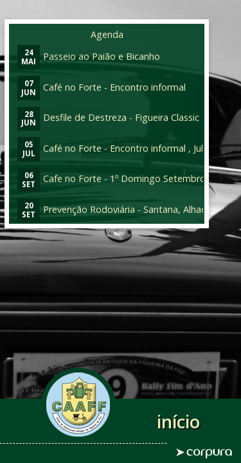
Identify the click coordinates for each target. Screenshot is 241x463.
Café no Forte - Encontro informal (101, 87)
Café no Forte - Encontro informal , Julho (115, 148)
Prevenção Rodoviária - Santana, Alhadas (117, 209)
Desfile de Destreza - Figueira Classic (108, 117)
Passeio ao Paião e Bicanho (88, 56)
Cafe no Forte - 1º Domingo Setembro (111, 178)
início (178, 421)
